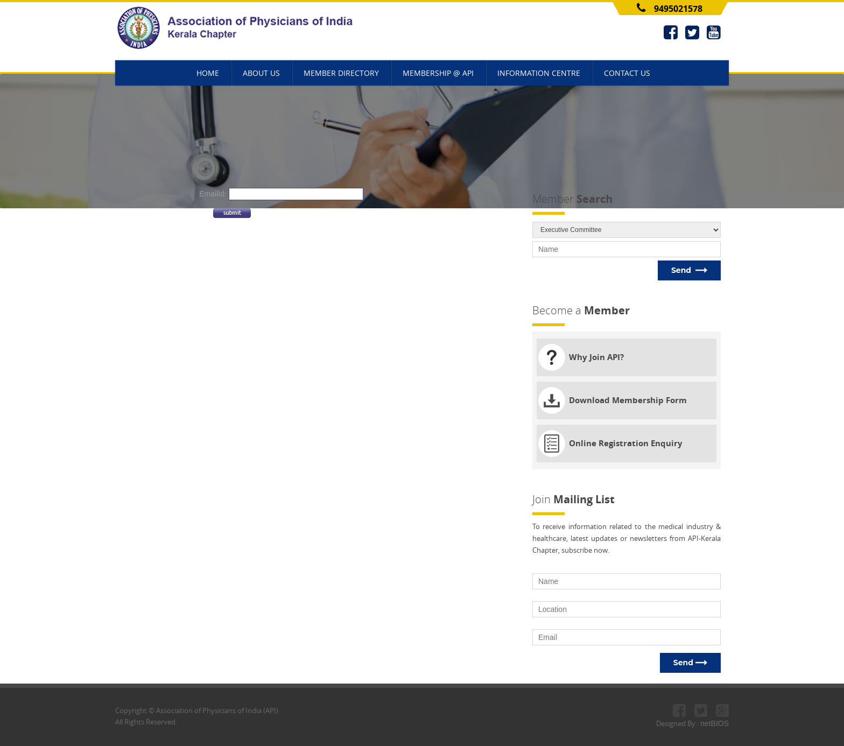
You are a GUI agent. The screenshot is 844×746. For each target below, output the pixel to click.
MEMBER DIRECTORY (341, 73)
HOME (207, 73)
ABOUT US (261, 73)
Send (689, 270)
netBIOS (714, 723)
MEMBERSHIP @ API (438, 73)
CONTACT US (627, 73)
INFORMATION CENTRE (538, 73)
